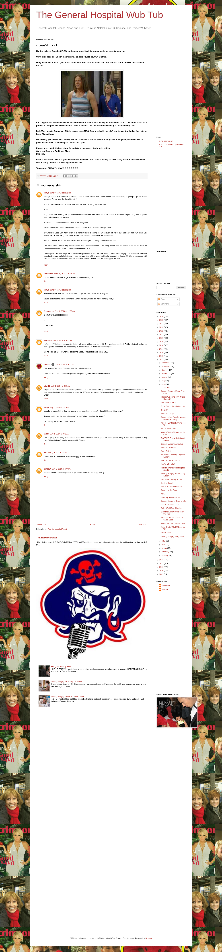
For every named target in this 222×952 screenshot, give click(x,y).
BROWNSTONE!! (168, 403)
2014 (161, 360)
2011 (161, 567)
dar (45, 453)
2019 (161, 342)
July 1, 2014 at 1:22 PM (57, 453)
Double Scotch (167, 483)
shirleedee (48, 274)
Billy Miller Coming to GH (171, 479)
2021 (161, 334)
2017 (161, 349)
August (165, 377)
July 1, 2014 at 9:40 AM (59, 407)
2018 (161, 345)
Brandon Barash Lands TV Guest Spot (172, 519)
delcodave (166, 585)
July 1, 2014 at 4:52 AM (62, 340)
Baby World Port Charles (171, 508)
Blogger (149, 938)
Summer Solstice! (168, 447)
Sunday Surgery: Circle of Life (173, 501)
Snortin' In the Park (169, 490)
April (164, 545)
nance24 (47, 469)
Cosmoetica (49, 311)
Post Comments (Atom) (57, 529)
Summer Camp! (167, 413)
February (165, 552)
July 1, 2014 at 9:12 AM (64, 365)
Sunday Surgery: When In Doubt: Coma (67, 696)
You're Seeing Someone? (171, 487)
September (166, 373)
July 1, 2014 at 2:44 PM (61, 469)
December (166, 363)
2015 (161, 356)
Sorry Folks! (166, 451)
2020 (161, 338)
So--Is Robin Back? (169, 429)
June (164, 384)
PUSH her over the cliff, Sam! (173, 523)
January (165, 555)
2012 (161, 563)
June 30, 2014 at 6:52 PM (60, 193)
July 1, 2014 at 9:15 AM (60, 386)
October (165, 370)
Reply (46, 265)
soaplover (48, 340)
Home (92, 525)
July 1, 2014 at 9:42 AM (59, 434)
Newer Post (42, 525)
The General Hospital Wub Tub (99, 15)
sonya (46, 193)
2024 (161, 324)
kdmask (47, 365)
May (164, 541)
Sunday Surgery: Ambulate (172, 444)
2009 (161, 574)
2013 (161, 560)
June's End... (166, 387)
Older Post (142, 525)
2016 (161, 352)
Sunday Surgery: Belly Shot (172, 536)
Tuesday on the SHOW (170, 497)
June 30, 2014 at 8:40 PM (64, 274)
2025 (161, 320)
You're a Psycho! (168, 464)
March (164, 548)
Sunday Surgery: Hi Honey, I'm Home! (66, 681)
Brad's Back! (166, 533)
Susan (46, 434)
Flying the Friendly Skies (61, 666)
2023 (161, 327)
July (163, 381)
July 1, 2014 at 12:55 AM (65, 311)
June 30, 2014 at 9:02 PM (60, 290)
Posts (161, 299)
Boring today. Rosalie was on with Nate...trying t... (173, 418)
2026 (161, 316)
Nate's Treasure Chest (170, 505)
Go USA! (164, 410)
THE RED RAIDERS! (46, 537)
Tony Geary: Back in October (173, 406)
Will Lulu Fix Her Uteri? (170, 461)
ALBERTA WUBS (166, 141)
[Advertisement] (168, 85)
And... (163, 494)
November (166, 366)
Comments (163, 304)
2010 (161, 571)
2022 (161, 331)
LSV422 (47, 386)
